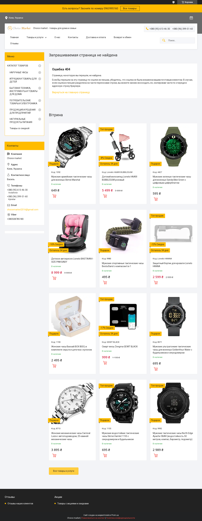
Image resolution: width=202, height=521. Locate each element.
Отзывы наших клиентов (20, 503)
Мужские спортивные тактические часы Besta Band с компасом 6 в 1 (123, 265)
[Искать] (164, 40)
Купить (54, 196)
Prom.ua (115, 515)
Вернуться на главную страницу (71, 92)
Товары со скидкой (19, 128)
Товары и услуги (35, 37)
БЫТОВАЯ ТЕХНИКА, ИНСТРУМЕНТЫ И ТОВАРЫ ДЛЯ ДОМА (23, 91)
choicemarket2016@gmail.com (22, 209)
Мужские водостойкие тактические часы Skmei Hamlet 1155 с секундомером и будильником (120, 436)
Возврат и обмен (122, 37)
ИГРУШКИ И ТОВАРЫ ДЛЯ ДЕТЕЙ (23, 80)
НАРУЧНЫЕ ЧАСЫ (19, 72)
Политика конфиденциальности (120, 518)
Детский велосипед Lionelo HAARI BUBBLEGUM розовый (119, 178)
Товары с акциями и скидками (73, 503)
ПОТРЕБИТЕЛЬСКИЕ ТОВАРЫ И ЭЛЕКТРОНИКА (23, 102)
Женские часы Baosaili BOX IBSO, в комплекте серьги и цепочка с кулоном (71, 348)
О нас (57, 37)
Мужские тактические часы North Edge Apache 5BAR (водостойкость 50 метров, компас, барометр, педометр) (173, 436)
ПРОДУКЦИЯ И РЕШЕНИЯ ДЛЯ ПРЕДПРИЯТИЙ (23, 111)
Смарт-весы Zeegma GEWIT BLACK (120, 346)
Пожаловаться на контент (93, 518)
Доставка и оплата (96, 37)
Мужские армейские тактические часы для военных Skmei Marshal (71, 178)
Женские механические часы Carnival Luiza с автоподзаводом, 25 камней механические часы (70, 436)
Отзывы (14, 43)
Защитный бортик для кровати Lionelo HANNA (172, 265)
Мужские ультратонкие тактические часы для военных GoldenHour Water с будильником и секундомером (172, 349)
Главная (14, 37)
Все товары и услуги (63, 471)
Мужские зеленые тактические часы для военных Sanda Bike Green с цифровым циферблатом (172, 179)
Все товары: (130, 8)
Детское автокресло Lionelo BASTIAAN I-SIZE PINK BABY (72, 260)
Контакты (73, 37)
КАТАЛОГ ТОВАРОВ (17, 65)
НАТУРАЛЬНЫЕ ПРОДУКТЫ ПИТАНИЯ (21, 120)
